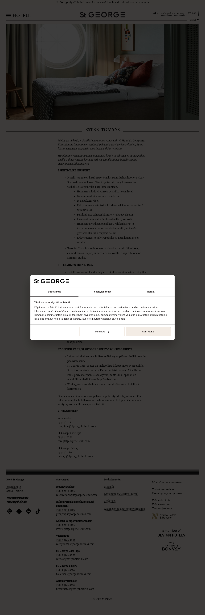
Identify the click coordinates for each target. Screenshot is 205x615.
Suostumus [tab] (54, 291)
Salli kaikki (148, 331)
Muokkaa (102, 331)
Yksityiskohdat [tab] (102, 291)
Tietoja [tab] (151, 291)
